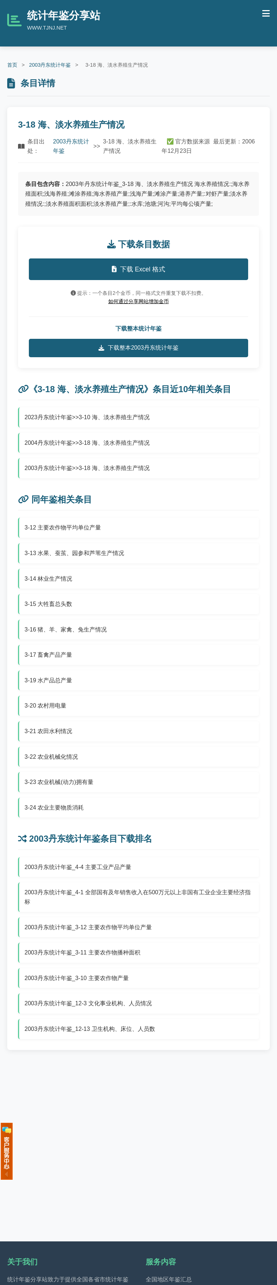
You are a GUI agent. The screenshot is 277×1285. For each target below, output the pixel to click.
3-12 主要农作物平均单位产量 (63, 527)
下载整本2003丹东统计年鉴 (138, 348)
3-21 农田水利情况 (48, 731)
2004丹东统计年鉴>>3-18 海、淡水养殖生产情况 (87, 443)
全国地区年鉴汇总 (169, 1279)
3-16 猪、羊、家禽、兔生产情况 (66, 629)
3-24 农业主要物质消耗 (54, 808)
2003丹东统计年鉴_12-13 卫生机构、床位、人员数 (90, 1029)
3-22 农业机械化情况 (51, 757)
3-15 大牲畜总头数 (48, 604)
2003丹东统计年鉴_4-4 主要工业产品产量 (78, 867)
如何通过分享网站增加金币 (138, 301)
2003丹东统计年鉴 (50, 65)
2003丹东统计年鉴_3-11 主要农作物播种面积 (82, 952)
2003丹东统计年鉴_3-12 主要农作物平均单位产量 (88, 927)
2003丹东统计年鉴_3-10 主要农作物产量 (77, 978)
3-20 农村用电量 (45, 706)
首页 (12, 65)
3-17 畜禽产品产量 (48, 655)
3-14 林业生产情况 (48, 579)
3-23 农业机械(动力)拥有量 (59, 782)
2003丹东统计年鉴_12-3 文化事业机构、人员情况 (88, 1003)
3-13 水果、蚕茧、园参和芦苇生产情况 (74, 553)
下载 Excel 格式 (138, 269)
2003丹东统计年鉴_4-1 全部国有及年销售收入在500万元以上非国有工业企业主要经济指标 (138, 897)
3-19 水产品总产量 (48, 680)
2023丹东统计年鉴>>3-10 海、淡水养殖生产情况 (87, 417)
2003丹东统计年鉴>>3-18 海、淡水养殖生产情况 (87, 468)
